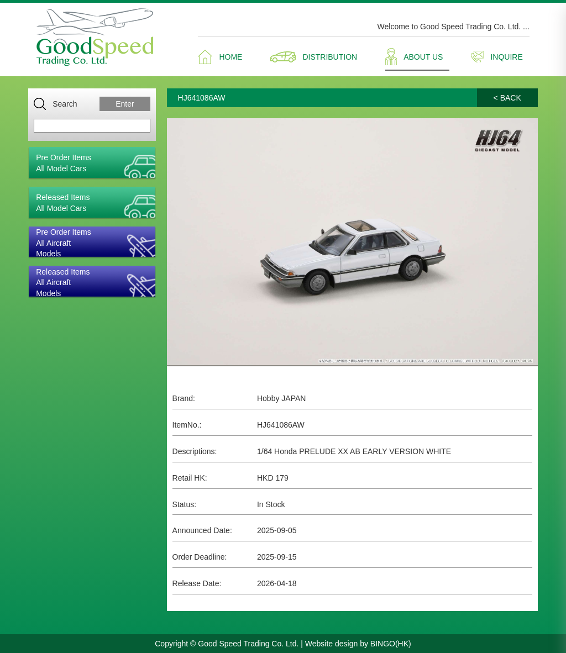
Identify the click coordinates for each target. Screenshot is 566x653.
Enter (125, 103)
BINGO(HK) (390, 643)
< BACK (507, 97)
